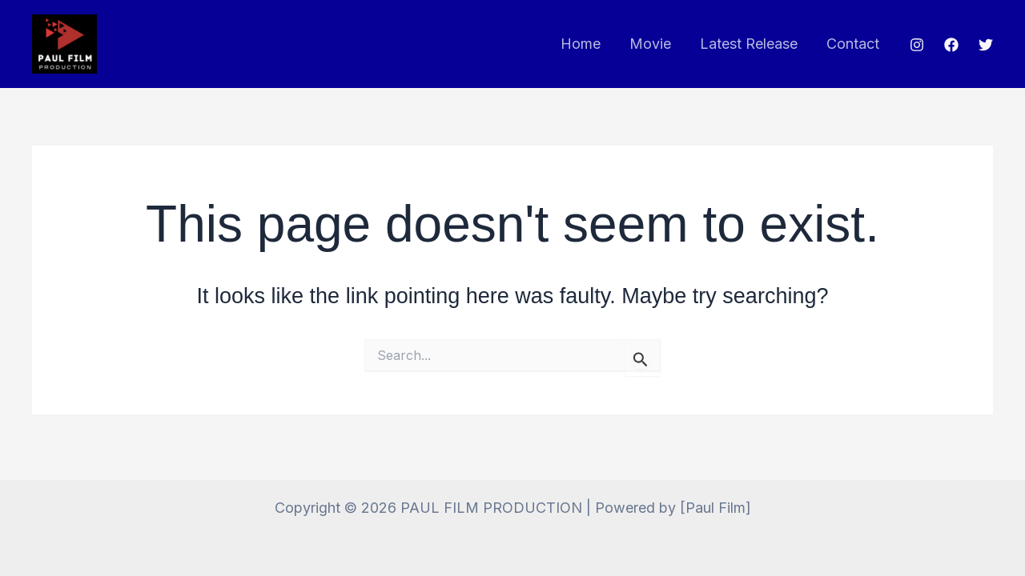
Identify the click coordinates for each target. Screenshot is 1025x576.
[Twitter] (986, 45)
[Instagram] (917, 45)
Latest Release (749, 43)
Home (581, 43)
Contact (852, 43)
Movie (650, 43)
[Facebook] (951, 45)
